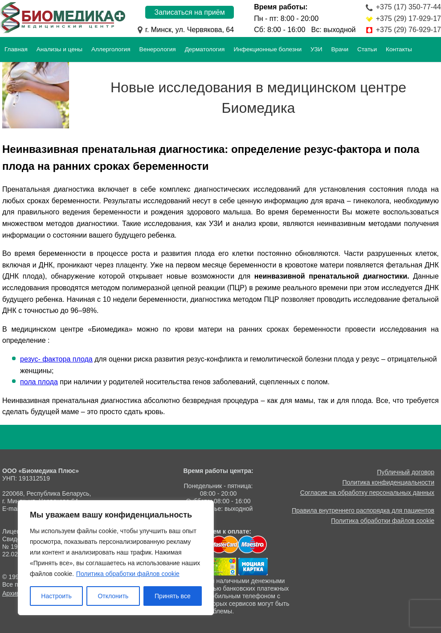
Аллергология (111, 49)
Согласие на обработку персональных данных (367, 492)
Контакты (399, 49)
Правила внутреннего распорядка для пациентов (363, 510)
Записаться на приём (190, 12)
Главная (16, 49)
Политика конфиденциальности (389, 482)
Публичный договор (405, 472)
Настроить (56, 596)
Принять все (173, 596)
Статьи (367, 49)
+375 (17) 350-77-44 (408, 7)
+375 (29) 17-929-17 (408, 18)
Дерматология (205, 49)
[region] (116, 557)
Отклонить (113, 596)
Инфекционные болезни (267, 49)
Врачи (339, 49)
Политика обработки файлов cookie (128, 573)
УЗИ (316, 49)
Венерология (157, 49)
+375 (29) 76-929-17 (408, 29)
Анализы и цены (59, 49)
